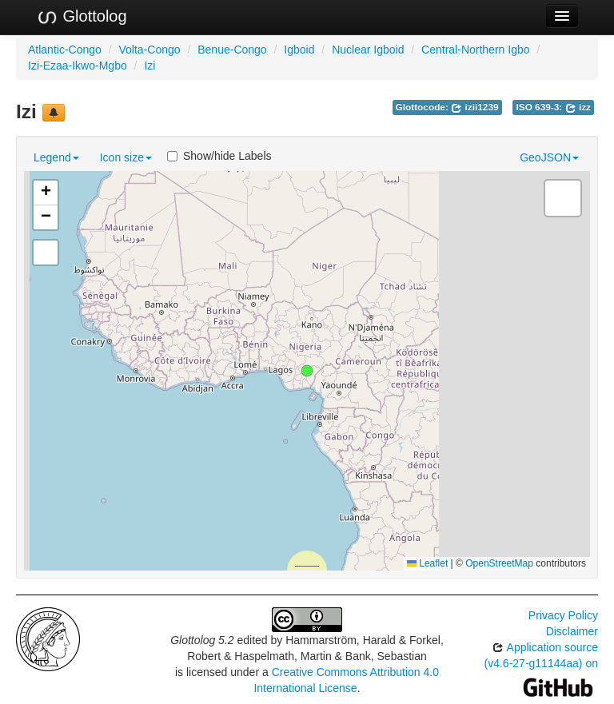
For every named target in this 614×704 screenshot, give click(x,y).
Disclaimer (572, 631)
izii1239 (474, 107)
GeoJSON (549, 157)
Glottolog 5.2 (201, 640)
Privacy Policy (563, 615)
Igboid (299, 49)
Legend (56, 157)
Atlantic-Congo (65, 49)
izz (578, 107)
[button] (307, 371)
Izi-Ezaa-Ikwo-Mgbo (77, 65)
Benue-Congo (231, 49)
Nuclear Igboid (368, 49)
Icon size (126, 157)
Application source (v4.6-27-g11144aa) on (541, 667)
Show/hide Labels (219, 155)
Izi (149, 65)
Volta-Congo (150, 49)
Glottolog (81, 16)
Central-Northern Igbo (475, 49)
